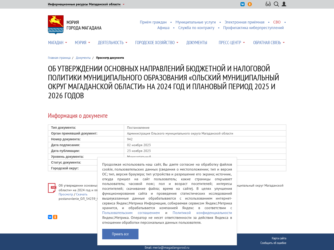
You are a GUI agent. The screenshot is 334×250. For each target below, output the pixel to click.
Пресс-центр (230, 42)
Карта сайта (279, 238)
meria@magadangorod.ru (171, 247)
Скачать (82, 194)
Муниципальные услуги (195, 22)
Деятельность (111, 42)
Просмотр (66, 194)
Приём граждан (153, 22)
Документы (196, 42)
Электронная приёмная (244, 22)
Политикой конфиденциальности (202, 212)
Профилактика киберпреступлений (253, 27)
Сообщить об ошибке (273, 243)
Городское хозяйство (155, 42)
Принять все (120, 234)
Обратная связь (267, 42)
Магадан (55, 42)
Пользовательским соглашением (131, 212)
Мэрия (80, 42)
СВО (277, 22)
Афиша (163, 27)
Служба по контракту (196, 27)
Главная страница (59, 58)
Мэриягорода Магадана (84, 25)
